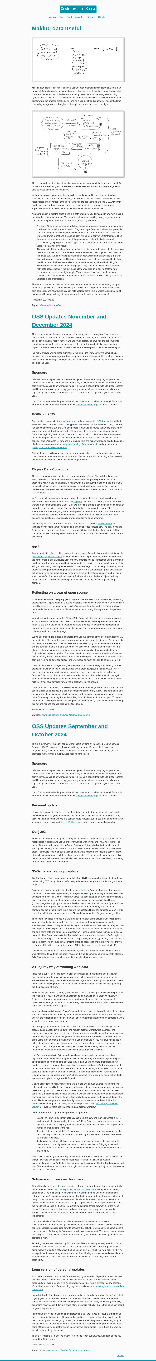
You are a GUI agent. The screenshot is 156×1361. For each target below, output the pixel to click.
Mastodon (79, 17)
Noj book (77, 501)
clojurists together (68, 715)
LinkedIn (91, 17)
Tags (61, 17)
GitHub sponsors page (87, 404)
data (59, 305)
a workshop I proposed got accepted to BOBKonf (82, 421)
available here (105, 523)
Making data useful (56, 28)
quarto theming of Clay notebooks (82, 444)
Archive (53, 17)
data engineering (48, 305)
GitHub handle (75, 822)
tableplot (85, 890)
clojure (43, 715)
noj (118, 983)
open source (84, 715)
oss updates (53, 715)
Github (101, 17)
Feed (69, 17)
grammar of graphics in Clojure (47, 556)
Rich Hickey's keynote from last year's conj (75, 1189)
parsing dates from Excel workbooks (49, 447)
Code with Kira (78, 8)
